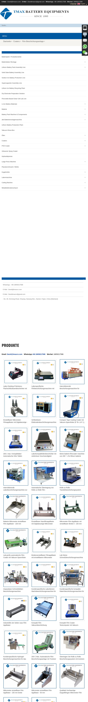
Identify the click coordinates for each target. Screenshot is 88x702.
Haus (55, 699)
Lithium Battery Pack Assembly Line (13, 67)
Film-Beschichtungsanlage (33, 41)
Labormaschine (7, 177)
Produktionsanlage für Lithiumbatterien (15, 676)
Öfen (3, 135)
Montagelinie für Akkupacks (11, 665)
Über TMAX (6, 699)
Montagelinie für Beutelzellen (12, 673)
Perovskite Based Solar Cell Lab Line (14, 99)
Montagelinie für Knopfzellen (12, 668)
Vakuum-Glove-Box (8, 130)
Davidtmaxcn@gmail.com (36, 2)
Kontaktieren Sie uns (38, 699)
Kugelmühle (6, 172)
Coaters (17, 41)
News (69, 699)
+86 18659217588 (60, 2)
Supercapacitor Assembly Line (12, 83)
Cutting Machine (7, 182)
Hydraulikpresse (7, 156)
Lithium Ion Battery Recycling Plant (13, 88)
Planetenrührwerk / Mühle (10, 167)
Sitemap (76, 699)
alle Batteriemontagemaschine (12, 119)
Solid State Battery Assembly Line (13, 72)
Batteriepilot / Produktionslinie (11, 57)
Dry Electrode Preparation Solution (13, 93)
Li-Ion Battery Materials (9, 104)
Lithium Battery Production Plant (12, 125)
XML (83, 699)
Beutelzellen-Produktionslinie (12, 662)
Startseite (7, 41)
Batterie (4, 109)
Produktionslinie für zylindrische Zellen (15, 671)
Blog (49, 699)
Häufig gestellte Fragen (20, 699)
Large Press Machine (9, 161)
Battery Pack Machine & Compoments (14, 114)
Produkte (62, 699)
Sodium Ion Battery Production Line (13, 78)
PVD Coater (6, 146)
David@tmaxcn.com (14, 2)
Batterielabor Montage (9, 62)
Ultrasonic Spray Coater (10, 151)
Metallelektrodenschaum (10, 188)
